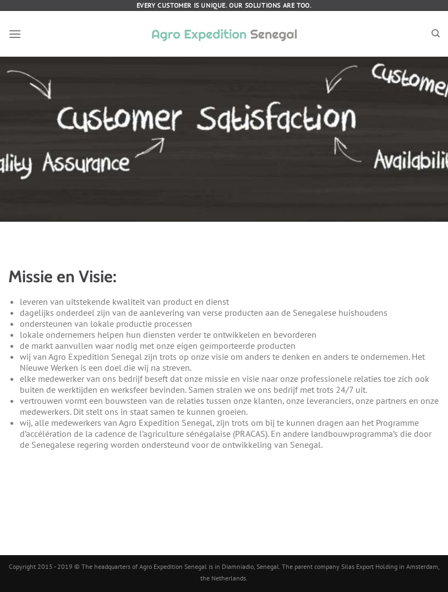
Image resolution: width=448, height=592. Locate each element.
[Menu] (14, 33)
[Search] (435, 33)
